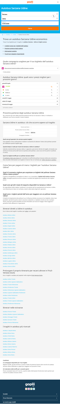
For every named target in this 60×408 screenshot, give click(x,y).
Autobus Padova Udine (9, 245)
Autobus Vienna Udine (9, 266)
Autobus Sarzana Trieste (9, 320)
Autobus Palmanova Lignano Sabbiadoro (14, 290)
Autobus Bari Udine (8, 231)
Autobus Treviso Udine (9, 236)
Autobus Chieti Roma (9, 336)
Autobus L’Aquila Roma (9, 330)
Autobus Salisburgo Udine (10, 253)
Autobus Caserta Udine (9, 228)
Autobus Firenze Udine (9, 250)
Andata (4, 22)
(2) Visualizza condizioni (8, 107)
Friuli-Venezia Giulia (36, 275)
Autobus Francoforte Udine (10, 263)
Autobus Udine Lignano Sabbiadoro (13, 282)
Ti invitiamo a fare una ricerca (11, 158)
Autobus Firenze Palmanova (10, 322)
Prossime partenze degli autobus (14, 48)
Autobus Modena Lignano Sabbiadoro (13, 314)
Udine (26, 211)
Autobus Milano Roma (9, 352)
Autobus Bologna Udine (9, 242)
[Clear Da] (57, 14)
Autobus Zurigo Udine (9, 255)
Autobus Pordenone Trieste (10, 287)
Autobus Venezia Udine (9, 220)
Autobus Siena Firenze (9, 349)
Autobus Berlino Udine (9, 258)
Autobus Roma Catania (9, 344)
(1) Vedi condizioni (6, 71)
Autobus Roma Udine (9, 218)
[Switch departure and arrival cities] (53, 16)
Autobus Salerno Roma (9, 338)
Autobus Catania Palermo (10, 347)
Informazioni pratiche (11, 51)
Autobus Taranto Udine (9, 234)
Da (2, 12)
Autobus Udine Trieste (9, 279)
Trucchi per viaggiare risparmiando (14, 54)
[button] (58, 2)
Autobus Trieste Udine (9, 298)
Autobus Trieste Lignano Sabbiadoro (13, 301)
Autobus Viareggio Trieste (10, 317)
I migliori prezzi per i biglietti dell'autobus (16, 46)
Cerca (30, 28)
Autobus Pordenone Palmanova (11, 303)
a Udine (14, 34)
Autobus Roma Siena (8, 333)
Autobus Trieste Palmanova (10, 284)
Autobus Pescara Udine (9, 239)
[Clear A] (57, 18)
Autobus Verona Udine (9, 247)
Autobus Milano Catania (9, 341)
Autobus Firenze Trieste (9, 311)
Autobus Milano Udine (9, 215)
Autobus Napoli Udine (9, 226)
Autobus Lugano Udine (9, 261)
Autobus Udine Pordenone (10, 295)
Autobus (8, 34)
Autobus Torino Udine (9, 223)
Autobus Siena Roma (8, 355)
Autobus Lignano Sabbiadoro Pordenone (14, 292)
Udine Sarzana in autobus (49, 160)
